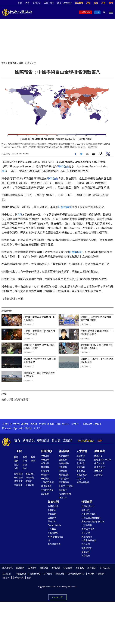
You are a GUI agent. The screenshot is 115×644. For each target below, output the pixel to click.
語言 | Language (64, 3)
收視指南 (32, 568)
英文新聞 (79, 3)
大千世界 (52, 529)
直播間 (67, 440)
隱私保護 (44, 568)
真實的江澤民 (87, 529)
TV (98, 12)
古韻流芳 (81, 463)
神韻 (20, 3)
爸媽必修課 (82, 475)
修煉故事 (85, 552)
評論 (16, 464)
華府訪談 (45, 478)
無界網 (6, 577)
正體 (46, 3)
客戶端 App (104, 568)
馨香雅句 (81, 467)
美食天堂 (52, 518)
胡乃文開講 (99, 463)
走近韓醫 (98, 475)
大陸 (16, 468)
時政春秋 (63, 467)
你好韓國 (52, 514)
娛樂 (33, 457)
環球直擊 (45, 459)
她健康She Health (102, 459)
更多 (29, 577)
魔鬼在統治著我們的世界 (93, 521)
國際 (21, 63)
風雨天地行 (86, 536)
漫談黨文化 (86, 548)
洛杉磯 (33, 424)
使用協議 (56, 568)
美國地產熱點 (83, 482)
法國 (58, 424)
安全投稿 (67, 568)
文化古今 (81, 478)
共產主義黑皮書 (88, 540)
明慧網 (91, 574)
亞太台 (75, 424)
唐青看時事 (64, 482)
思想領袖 (63, 471)
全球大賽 (30, 485)
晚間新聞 (45, 467)
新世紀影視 (18, 577)
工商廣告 (85, 555)
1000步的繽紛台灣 (55, 538)
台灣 (25, 461)
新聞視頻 (46, 451)
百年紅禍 (85, 533)
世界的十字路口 (66, 486)
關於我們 (20, 568)
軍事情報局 (64, 478)
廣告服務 (79, 568)
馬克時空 (63, 490)
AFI (3, 171)
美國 (16, 461)
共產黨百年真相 (88, 514)
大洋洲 (42, 424)
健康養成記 (99, 467)
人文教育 (82, 451)
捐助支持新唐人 (86, 440)
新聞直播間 (85, 12)
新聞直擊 (45, 471)
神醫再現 (98, 471)
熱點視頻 (30, 474)
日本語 (28, 428)
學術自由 (63, 166)
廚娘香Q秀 (53, 533)
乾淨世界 (48, 574)
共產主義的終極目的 (90, 518)
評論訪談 (64, 451)
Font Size (100, 154)
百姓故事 (85, 544)
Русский (18, 428)
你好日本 (52, 510)
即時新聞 (18, 477)
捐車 (103, 3)
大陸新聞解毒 (65, 493)
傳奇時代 (85, 510)
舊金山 (65, 424)
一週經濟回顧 (47, 482)
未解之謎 (81, 456)
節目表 (56, 440)
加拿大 (24, 424)
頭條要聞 (18, 474)
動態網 (101, 574)
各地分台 (37, 3)
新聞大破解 (64, 475)
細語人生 (63, 497)
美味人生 (52, 521)
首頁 (3, 63)
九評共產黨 (86, 525)
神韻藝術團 (21, 574)
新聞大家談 (64, 456)
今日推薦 (30, 477)
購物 (111, 3)
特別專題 (86, 501)
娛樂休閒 (53, 501)
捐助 (96, 3)
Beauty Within (54, 525)
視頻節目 (43, 440)
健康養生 (99, 451)
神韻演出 (18, 485)
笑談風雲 (81, 459)
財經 (25, 464)
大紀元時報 (35, 574)
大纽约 (16, 424)
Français (6, 428)
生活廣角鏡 (53, 506)
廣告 (88, 3)
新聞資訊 (12, 63)
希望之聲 (60, 574)
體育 (33, 461)
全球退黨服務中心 (76, 574)
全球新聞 (45, 456)
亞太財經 (45, 493)
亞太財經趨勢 (47, 490)
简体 (52, 3)
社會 (27, 63)
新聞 (19, 451)
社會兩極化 (65, 207)
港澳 (25, 457)
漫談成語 (81, 471)
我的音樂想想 (54, 544)
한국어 (37, 428)
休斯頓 (50, 424)
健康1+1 (98, 456)
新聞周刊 (45, 475)
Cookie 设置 (57, 597)
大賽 (27, 3)
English (97, 424)
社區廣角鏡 (46, 486)
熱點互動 (63, 459)
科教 (25, 468)
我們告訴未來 (87, 506)
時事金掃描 (64, 463)
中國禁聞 (45, 463)
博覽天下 (18, 481)
